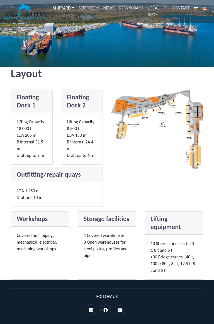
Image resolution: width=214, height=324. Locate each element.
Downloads (131, 8)
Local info (153, 11)
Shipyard (62, 8)
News (108, 8)
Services (87, 8)
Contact (180, 8)
